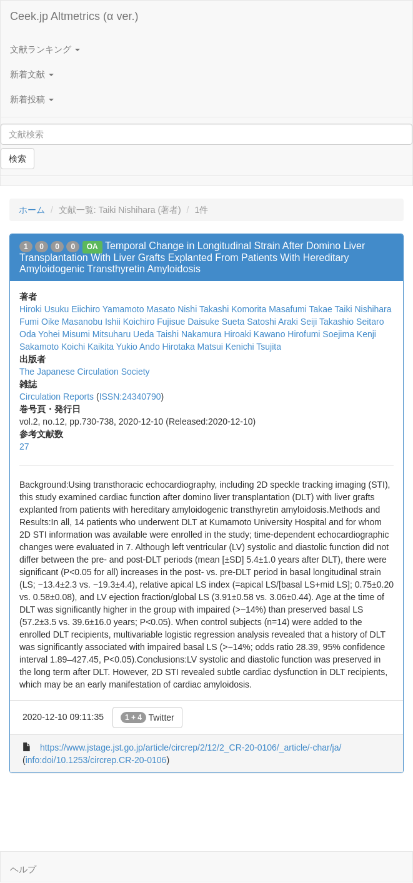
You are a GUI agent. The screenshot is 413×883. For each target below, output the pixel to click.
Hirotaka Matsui (192, 347)
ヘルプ (23, 869)
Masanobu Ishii (91, 322)
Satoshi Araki (272, 322)
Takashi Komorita (232, 309)
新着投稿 (32, 99)
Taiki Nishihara (363, 309)
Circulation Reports (56, 397)
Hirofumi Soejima (320, 334)
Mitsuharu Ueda (123, 334)
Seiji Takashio (327, 322)
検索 (17, 159)
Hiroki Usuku (44, 309)
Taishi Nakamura (188, 334)
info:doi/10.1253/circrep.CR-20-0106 (96, 760)
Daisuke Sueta (215, 322)
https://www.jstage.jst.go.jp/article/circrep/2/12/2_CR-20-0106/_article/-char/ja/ (190, 747)
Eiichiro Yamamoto (107, 309)
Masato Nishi (171, 309)
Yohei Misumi (64, 334)
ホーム (32, 210)
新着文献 (32, 74)
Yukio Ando (138, 347)
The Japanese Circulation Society (84, 372)
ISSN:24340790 (130, 397)
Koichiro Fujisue (154, 322)
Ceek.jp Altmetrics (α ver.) (74, 16)
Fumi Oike (39, 322)
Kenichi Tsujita (253, 347)
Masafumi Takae (300, 309)
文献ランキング (45, 49)
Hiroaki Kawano (254, 334)
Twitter (147, 717)
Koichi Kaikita (87, 347)
